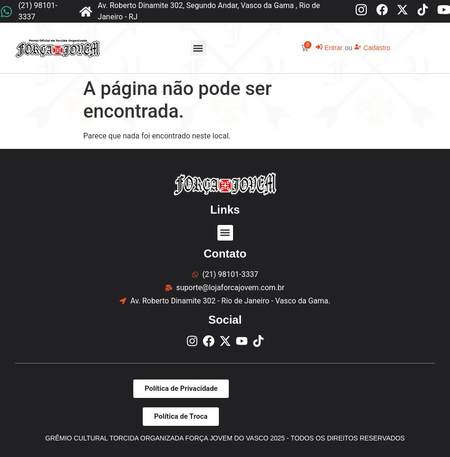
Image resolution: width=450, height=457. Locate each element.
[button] (198, 48)
